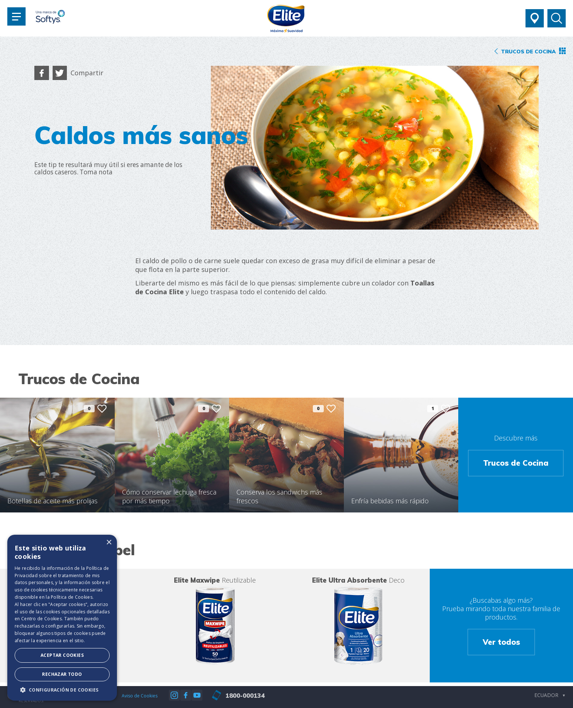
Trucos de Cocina (516, 462)
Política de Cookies (71, 597)
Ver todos (501, 641)
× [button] (108, 542)
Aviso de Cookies (140, 696)
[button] (62, 689)
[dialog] (62, 618)
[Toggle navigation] (16, 16)
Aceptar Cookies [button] (62, 655)
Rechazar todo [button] (62, 674)
